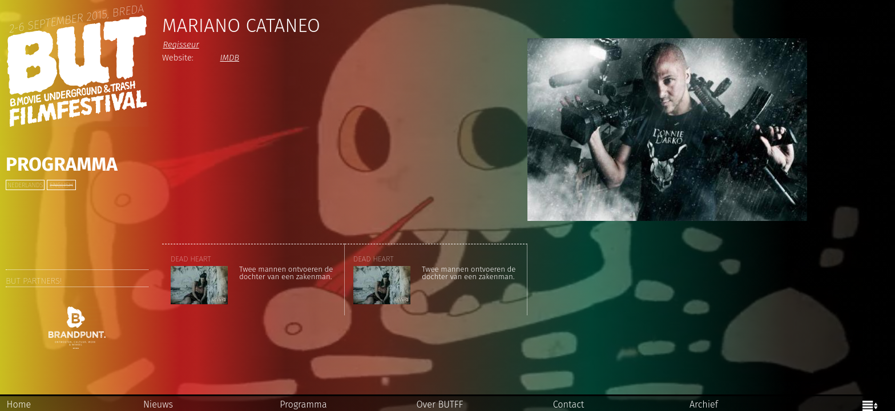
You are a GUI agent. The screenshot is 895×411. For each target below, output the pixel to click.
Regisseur (181, 44)
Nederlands (25, 185)
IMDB (229, 58)
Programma (62, 164)
